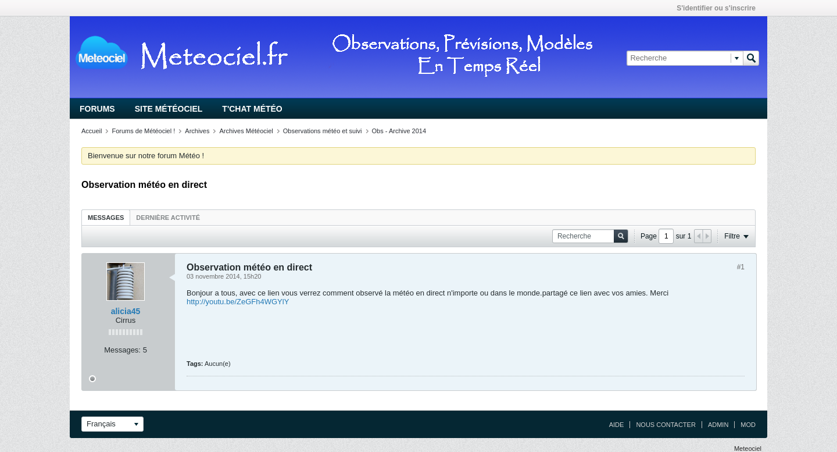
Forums (97, 108)
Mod (748, 424)
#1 (741, 267)
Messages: (122, 350)
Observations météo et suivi (322, 130)
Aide (616, 424)
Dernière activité (168, 217)
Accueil (91, 130)
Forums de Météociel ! (143, 130)
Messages (106, 217)
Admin (718, 424)
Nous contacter (665, 424)
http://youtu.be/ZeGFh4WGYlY (238, 301)
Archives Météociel (246, 130)
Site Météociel (169, 108)
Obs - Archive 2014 (399, 130)
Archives (197, 130)
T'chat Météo (252, 108)
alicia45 (126, 311)
